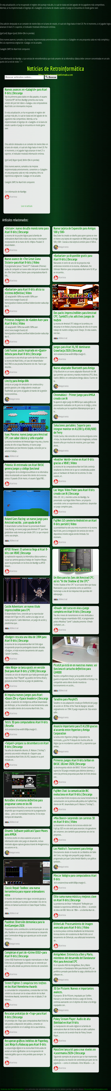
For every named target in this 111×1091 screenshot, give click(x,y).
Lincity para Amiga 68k (17, 381)
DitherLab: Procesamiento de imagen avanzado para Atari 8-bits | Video (73, 925)
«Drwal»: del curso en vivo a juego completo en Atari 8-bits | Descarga (72, 609)
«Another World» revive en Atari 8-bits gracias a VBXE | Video (74, 461)
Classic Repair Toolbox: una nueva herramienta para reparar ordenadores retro (25, 891)
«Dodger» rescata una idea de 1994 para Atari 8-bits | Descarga (25, 638)
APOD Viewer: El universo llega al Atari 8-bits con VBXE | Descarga (26, 551)
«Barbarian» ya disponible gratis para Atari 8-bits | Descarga (73, 257)
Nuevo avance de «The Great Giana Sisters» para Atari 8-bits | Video (23, 260)
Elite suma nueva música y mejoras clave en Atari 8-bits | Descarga (75, 898)
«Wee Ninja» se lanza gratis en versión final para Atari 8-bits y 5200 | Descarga (25, 669)
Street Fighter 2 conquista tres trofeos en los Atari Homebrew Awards (25, 984)
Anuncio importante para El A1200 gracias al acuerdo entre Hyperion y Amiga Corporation (76, 729)
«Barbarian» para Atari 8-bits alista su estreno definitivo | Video (24, 291)
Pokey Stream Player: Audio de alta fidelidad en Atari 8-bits (72, 1020)
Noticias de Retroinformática (55, 68)
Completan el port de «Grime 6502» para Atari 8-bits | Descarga (26, 954)
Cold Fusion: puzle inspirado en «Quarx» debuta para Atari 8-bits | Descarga (26, 352)
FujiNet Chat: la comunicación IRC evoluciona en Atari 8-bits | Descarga (73, 792)
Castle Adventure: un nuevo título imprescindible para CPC (22, 608)
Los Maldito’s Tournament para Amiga (73, 848)
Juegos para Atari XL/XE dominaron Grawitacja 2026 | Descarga (72, 348)
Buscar (51, 77)
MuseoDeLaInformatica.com (96, 1089)
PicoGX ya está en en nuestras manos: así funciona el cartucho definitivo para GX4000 (75, 668)
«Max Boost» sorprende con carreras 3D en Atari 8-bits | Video (74, 819)
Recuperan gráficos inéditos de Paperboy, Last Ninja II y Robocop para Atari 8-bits (26, 1042)
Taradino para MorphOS (66, 699)
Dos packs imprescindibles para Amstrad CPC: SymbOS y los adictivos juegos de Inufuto (75, 316)
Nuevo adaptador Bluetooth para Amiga (74, 368)
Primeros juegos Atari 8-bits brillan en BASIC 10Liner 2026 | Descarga (74, 762)
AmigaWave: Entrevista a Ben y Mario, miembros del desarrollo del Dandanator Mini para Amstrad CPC (74, 957)
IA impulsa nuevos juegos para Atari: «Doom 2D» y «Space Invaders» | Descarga (26, 696)
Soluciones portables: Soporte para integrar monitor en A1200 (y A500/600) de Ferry (75, 428)
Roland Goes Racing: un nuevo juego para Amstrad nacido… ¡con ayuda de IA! (26, 520)
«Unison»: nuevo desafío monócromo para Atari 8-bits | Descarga (27, 230)
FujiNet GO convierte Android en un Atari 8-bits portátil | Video (75, 522)
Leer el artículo (26, 206)
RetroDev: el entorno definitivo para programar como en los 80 (24, 802)
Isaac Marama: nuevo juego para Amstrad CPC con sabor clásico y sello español (26, 436)
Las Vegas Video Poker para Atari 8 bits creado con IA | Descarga (74, 491)
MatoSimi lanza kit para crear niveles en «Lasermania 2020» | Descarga (75, 1051)
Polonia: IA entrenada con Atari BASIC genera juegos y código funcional (24, 466)
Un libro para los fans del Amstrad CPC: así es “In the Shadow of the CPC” (74, 579)
